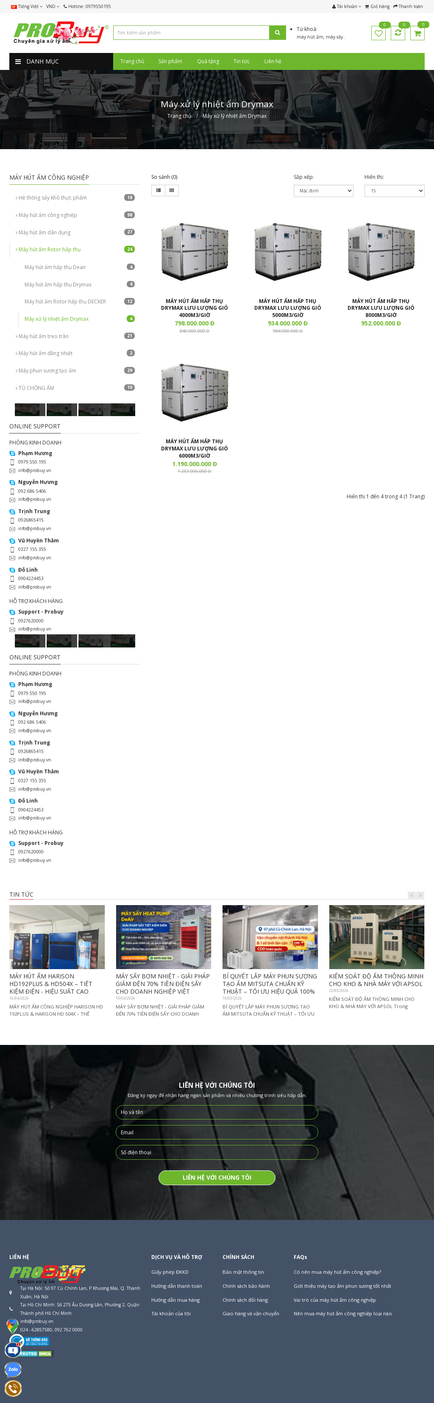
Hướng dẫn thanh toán (176, 1286)
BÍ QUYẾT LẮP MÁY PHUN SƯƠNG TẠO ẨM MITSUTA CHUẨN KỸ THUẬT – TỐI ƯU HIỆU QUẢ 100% (270, 983)
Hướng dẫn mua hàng (175, 1300)
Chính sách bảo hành (246, 1286)
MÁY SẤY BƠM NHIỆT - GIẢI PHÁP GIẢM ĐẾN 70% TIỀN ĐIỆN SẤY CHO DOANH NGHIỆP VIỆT (163, 983)
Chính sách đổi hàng (245, 1300)
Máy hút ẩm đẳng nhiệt (75, 353)
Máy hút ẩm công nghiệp (75, 215)
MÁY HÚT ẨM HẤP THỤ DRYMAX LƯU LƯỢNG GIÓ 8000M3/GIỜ (381, 308)
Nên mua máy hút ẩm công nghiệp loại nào (343, 1313)
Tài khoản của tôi (171, 1313)
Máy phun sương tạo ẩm (75, 370)
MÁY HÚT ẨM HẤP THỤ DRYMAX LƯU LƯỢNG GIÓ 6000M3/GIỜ (194, 448)
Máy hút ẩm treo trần (75, 336)
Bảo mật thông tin (243, 1272)
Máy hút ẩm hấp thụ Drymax (79, 284)
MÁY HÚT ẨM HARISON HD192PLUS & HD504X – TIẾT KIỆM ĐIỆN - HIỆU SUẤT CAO (50, 983)
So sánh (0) (164, 177)
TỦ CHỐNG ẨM (75, 388)
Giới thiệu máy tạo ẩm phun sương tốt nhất (342, 1286)
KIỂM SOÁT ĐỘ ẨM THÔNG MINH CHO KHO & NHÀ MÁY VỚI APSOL (376, 980)
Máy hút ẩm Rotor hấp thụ (75, 249)
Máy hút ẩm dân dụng (75, 232)
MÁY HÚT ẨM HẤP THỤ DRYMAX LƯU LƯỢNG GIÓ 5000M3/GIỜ (287, 308)
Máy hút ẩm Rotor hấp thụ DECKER (79, 301)
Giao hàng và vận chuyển (251, 1313)
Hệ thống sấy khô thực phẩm (75, 197)
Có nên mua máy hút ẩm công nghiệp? (337, 1272)
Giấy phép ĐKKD (170, 1272)
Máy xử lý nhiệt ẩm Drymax (79, 318)
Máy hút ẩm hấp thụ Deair (79, 267)
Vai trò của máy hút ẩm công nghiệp (335, 1300)
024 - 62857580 (36, 1330)
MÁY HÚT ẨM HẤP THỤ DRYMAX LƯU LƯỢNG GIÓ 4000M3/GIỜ (194, 308)
